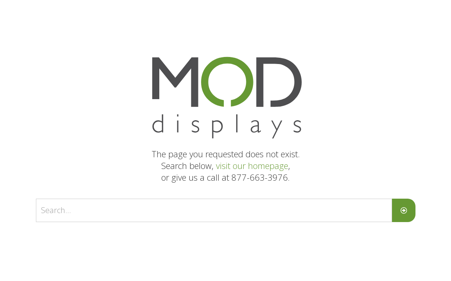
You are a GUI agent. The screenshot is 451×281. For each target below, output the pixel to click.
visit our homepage (252, 165)
